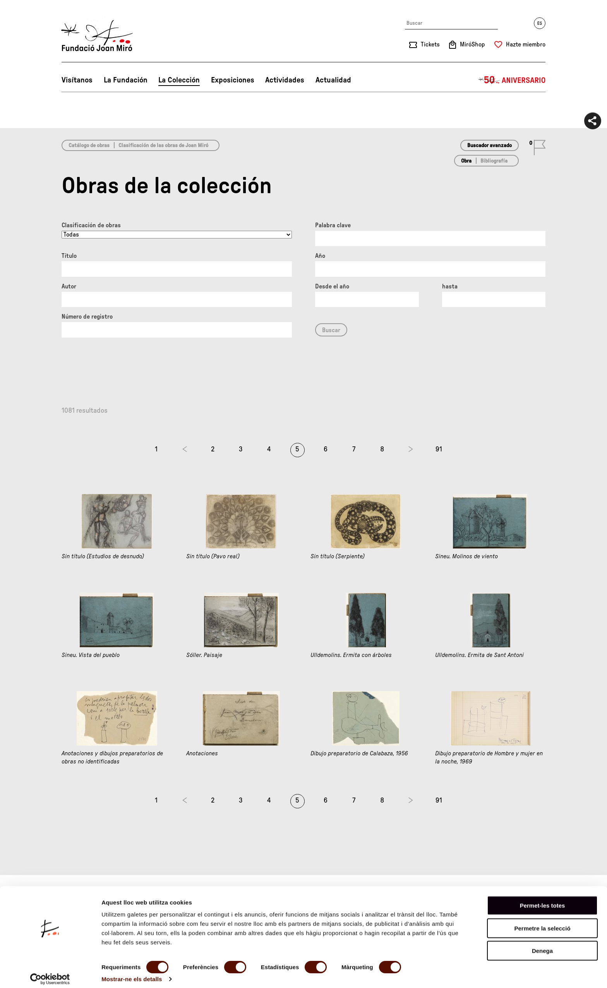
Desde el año (332, 286)
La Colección (179, 80)
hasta (450, 286)
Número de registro (87, 317)
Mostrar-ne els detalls (131, 972)
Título (69, 256)
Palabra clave (333, 225)
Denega (542, 944)
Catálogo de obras (89, 145)
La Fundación (125, 80)
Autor (69, 286)
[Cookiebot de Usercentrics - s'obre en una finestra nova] (50, 973)
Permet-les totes (542, 899)
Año (320, 256)
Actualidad (333, 80)
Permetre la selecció (542, 922)
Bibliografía (494, 161)
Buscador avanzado (489, 145)
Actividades (284, 80)
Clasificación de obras (91, 225)
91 (439, 449)
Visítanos (77, 80)
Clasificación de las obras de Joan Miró (163, 145)
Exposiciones (232, 80)
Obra (466, 161)
